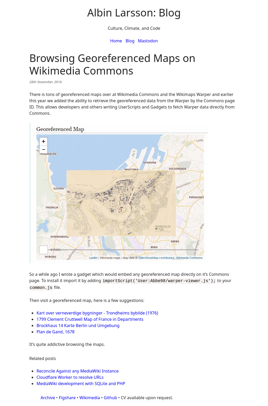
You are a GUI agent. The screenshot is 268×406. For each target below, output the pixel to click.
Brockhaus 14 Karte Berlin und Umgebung (77, 324)
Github (110, 396)
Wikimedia (89, 396)
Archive (48, 396)
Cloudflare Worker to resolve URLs (69, 376)
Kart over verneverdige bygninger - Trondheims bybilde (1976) (97, 312)
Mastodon (148, 41)
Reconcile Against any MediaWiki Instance (77, 370)
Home (116, 41)
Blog (130, 41)
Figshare (67, 396)
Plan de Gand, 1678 (55, 331)
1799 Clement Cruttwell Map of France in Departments (89, 318)
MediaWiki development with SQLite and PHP (80, 382)
